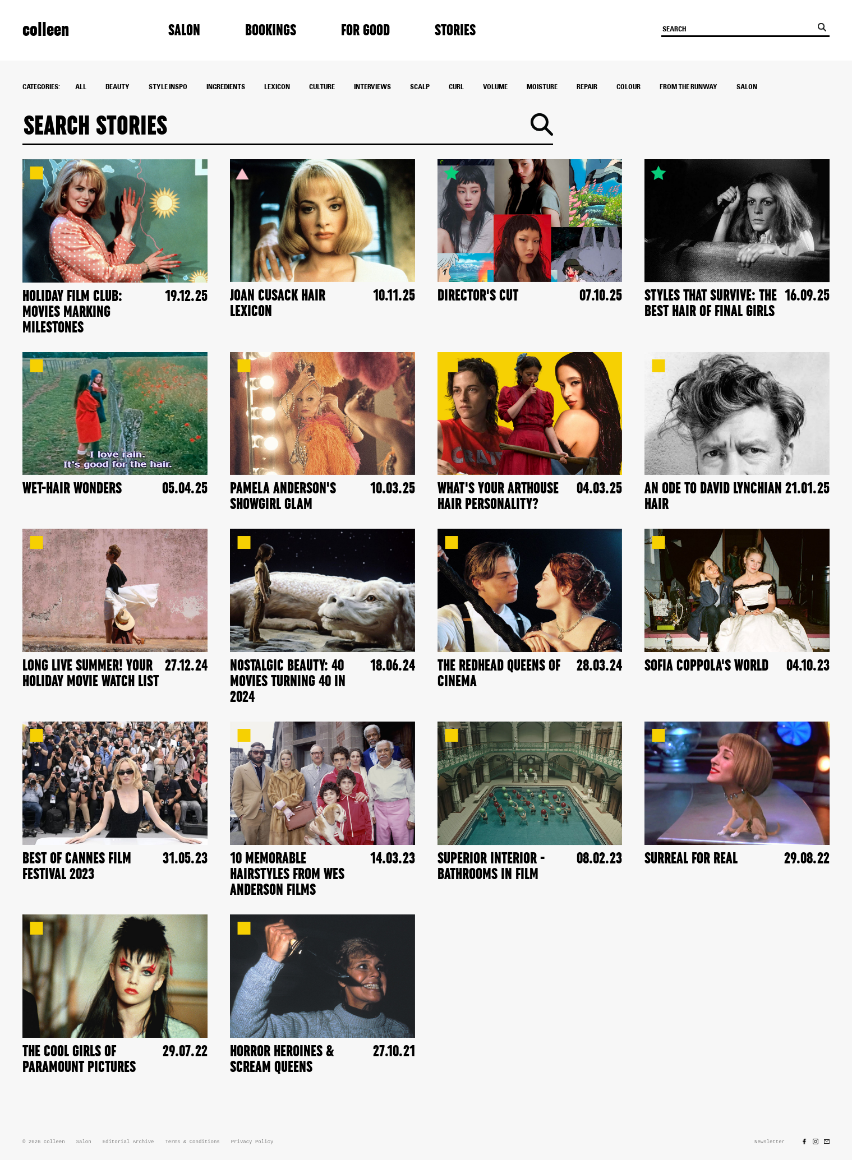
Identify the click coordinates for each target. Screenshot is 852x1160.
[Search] (277, 127)
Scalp (420, 86)
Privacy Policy (252, 1142)
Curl (456, 86)
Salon (184, 30)
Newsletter (769, 1142)
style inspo (168, 86)
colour (628, 86)
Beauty (117, 86)
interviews (372, 86)
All (80, 86)
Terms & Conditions (192, 1142)
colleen (45, 30)
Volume (495, 86)
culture (322, 86)
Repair (587, 86)
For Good (365, 30)
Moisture (542, 86)
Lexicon (277, 86)
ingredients (225, 86)
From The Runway (688, 86)
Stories (455, 30)
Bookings (270, 30)
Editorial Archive (128, 1142)
